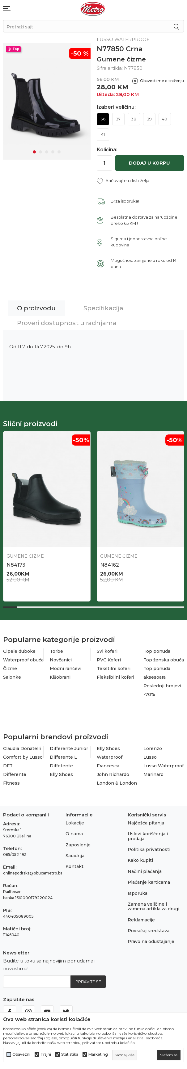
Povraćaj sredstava (148, 930)
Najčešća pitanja (146, 823)
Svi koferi (107, 651)
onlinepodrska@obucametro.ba (32, 873)
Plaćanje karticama (149, 882)
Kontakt (74, 866)
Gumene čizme (121, 59)
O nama (74, 833)
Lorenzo (152, 748)
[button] (123, 181)
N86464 (16, 565)
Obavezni (21, 1054)
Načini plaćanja (145, 871)
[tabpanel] (47, 101)
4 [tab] (52, 151)
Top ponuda (156, 651)
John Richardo (113, 774)
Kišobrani (60, 677)
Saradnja (75, 855)
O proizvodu (36, 308)
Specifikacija (103, 308)
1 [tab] (34, 151)
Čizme (10, 668)
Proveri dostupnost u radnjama (67, 323)
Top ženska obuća (163, 660)
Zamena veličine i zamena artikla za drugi (153, 906)
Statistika (69, 1054)
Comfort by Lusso (23, 757)
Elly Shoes (61, 774)
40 (164, 118)
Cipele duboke (19, 651)
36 (102, 118)
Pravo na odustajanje (151, 941)
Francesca (108, 766)
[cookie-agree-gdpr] (169, 1055)
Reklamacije (141, 920)
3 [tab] (46, 151)
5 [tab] (59, 151)
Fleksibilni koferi (115, 677)
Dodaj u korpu (149, 163)
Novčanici (61, 660)
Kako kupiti (140, 860)
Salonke (12, 677)
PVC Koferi (109, 660)
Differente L (63, 757)
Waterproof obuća (23, 660)
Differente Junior (69, 748)
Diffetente (61, 766)
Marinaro (153, 774)
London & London (117, 783)
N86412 (109, 565)
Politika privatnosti (149, 849)
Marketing (98, 1054)
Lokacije (75, 823)
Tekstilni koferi (113, 668)
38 (133, 118)
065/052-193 (15, 854)
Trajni (45, 1054)
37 (118, 118)
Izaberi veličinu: (116, 107)
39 (149, 118)
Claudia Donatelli (22, 748)
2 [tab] (40, 151)
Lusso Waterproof (163, 766)
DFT (8, 766)
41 (103, 134)
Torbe (56, 651)
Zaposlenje (78, 845)
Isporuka (137, 893)
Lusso (150, 757)
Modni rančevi (65, 668)
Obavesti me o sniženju (162, 80)
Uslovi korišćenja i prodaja (148, 836)
